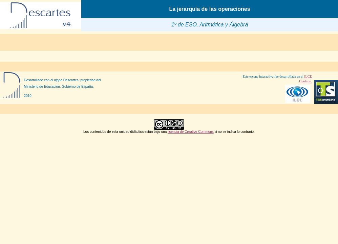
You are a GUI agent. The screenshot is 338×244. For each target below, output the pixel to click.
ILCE (308, 76)
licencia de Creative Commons (191, 132)
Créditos (305, 81)
